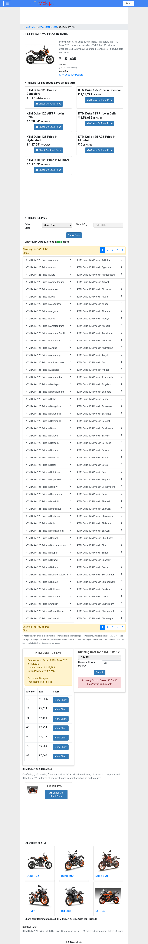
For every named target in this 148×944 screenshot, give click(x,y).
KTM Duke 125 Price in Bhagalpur (48, 508)
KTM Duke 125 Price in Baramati (99, 413)
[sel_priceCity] (108, 225)
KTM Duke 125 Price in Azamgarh (99, 377)
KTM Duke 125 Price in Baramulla (48, 420)
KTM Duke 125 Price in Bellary (48, 486)
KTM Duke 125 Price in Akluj (48, 296)
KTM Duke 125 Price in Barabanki (48, 413)
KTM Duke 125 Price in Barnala (48, 450)
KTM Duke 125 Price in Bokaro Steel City (48, 574)
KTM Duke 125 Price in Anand (48, 347)
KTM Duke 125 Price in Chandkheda (48, 611)
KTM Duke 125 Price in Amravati (48, 340)
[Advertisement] (74, 194)
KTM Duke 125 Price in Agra (48, 274)
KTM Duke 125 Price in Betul (99, 494)
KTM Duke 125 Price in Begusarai (48, 479)
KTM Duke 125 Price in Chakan (48, 603)
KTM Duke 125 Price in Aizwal (99, 281)
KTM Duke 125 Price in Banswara (99, 406)
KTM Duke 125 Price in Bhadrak (99, 501)
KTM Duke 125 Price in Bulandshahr (99, 581)
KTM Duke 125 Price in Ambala (99, 325)
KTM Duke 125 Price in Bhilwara (99, 523)
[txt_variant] (111, 663)
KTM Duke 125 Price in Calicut (99, 596)
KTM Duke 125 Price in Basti (48, 464)
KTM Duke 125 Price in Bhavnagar (99, 516)
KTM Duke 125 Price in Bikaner (48, 559)
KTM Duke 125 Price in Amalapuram (48, 325)
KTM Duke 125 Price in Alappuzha (48, 303)
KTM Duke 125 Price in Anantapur (99, 347)
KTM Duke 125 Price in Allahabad (99, 311)
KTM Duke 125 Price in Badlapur (48, 384)
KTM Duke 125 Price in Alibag (99, 303)
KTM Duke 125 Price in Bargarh (48, 442)
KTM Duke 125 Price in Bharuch (99, 508)
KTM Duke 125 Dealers (71, 74)
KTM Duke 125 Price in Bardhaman (99, 428)
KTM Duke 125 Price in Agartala (99, 267)
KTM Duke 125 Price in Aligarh (48, 311)
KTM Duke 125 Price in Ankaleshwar (48, 362)
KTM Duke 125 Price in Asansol (48, 369)
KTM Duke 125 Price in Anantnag (48, 355)
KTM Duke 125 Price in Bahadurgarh (48, 391)
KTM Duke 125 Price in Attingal (99, 369)
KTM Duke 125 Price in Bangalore (48, 406)
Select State (28, 226)
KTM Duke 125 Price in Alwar (48, 318)
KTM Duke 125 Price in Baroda (99, 450)
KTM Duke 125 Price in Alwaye (99, 318)
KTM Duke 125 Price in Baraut (48, 428)
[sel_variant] (99, 657)
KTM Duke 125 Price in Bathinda (48, 472)
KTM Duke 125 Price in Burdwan (99, 589)
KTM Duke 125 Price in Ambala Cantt (48, 333)
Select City (82, 224)
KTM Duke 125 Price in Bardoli (48, 435)
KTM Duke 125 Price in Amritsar (99, 340)
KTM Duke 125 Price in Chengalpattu (99, 611)
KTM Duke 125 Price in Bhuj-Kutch (99, 537)
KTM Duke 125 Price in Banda (99, 398)
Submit (99, 672)
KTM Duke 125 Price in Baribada (99, 442)
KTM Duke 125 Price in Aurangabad (48, 377)
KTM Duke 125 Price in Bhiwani (99, 530)
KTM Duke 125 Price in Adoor (48, 267)
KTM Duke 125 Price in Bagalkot (99, 384)
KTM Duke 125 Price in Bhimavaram (48, 530)
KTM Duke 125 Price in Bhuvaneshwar (48, 545)
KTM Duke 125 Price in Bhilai (48, 523)
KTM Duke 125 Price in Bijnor (99, 552)
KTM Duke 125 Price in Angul (99, 355)
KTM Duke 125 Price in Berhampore (99, 486)
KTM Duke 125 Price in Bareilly (99, 435)
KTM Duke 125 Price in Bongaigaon (99, 574)
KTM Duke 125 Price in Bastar (99, 457)
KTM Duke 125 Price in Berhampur (48, 494)
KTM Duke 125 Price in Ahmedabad (99, 274)
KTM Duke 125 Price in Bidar (99, 545)
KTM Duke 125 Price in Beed (99, 472)
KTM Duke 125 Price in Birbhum (48, 567)
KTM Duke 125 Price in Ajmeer (48, 289)
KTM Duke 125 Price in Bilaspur (99, 559)
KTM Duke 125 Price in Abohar (48, 260)
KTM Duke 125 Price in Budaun (48, 581)
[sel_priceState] (57, 225)
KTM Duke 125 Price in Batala (99, 464)
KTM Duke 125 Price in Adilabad (99, 260)
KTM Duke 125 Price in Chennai (48, 618)
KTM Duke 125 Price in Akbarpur (99, 289)
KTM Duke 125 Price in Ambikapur (99, 333)
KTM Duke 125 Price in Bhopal (48, 537)
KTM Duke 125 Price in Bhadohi (48, 501)
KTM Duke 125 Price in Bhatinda (48, 516)
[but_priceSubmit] (74, 235)
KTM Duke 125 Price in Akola (99, 296)
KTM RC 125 (53, 786)
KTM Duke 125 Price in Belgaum (99, 479)
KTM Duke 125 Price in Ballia (48, 398)
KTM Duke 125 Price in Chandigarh (99, 603)
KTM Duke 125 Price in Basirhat (48, 457)
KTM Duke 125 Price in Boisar (99, 567)
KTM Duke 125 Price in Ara (99, 362)
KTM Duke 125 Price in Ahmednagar (48, 281)
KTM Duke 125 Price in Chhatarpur (99, 618)
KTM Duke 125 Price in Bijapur (48, 552)
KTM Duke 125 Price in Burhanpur (48, 596)
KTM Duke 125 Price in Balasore (99, 391)
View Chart (61, 700)
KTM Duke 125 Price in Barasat (99, 420)
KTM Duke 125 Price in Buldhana (48, 589)
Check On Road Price (48, 103)
